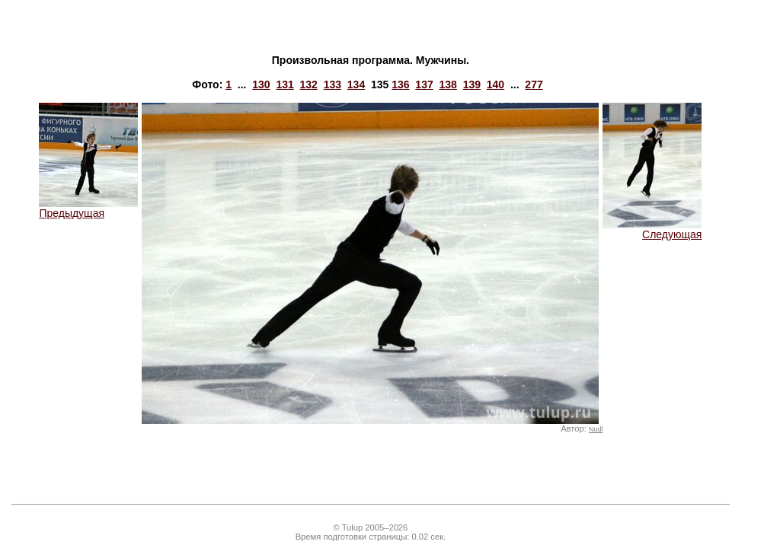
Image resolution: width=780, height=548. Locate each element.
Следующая (652, 229)
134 (356, 84)
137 (424, 84)
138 (447, 84)
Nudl (596, 429)
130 (261, 84)
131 (284, 84)
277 (533, 84)
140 (495, 84)
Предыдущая (88, 208)
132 (309, 84)
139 (472, 84)
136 (400, 84)
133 (332, 84)
